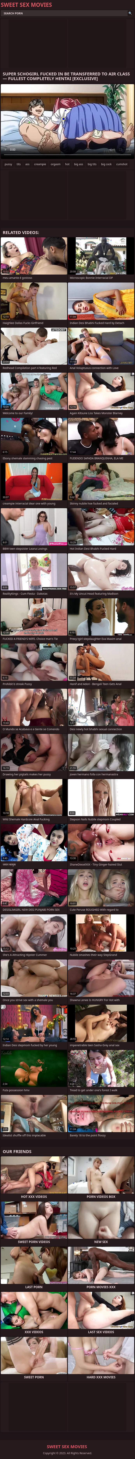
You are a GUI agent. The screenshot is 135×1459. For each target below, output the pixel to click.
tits (19, 164)
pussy (8, 164)
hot (67, 164)
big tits (92, 164)
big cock (106, 164)
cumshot (121, 164)
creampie (40, 164)
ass (27, 164)
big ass (78, 164)
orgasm (55, 164)
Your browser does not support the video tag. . (67, 121)
